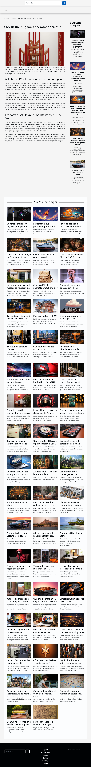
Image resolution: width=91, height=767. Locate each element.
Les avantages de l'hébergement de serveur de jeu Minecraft (72, 474)
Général (13, 18)
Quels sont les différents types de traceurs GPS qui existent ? (45, 444)
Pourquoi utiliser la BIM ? (45, 316)
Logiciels (45, 750)
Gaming (45, 755)
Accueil (6, 18)
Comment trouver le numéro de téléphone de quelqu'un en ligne (70, 694)
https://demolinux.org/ (47, 89)
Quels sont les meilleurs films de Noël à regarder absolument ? (71, 257)
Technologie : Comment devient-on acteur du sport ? (18, 319)
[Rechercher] (43, 3)
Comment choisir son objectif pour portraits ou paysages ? (77, 44)
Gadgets (45, 758)
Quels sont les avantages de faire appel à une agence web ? (77, 142)
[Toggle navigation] (6, 10)
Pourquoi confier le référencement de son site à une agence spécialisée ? (77, 110)
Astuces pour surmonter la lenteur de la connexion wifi (45, 474)
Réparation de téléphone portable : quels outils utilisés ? (70, 349)
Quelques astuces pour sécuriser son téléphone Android (71, 413)
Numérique (45, 761)
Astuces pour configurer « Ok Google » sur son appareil (18, 601)
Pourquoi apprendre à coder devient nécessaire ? (45, 505)
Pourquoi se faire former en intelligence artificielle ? (19, 382)
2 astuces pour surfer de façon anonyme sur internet (18, 569)
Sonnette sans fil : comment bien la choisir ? (18, 413)
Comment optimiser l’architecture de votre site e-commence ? (18, 694)
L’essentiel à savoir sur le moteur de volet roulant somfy (19, 288)
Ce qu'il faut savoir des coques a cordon (77, 172)
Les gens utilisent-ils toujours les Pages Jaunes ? (43, 724)
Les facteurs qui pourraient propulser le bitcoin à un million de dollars (77, 76)
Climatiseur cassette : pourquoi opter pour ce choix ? (71, 505)
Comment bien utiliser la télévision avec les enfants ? (45, 694)
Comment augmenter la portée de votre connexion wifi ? (18, 632)
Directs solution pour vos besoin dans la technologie (72, 601)
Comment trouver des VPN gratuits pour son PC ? (17, 474)
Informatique (45, 752)
